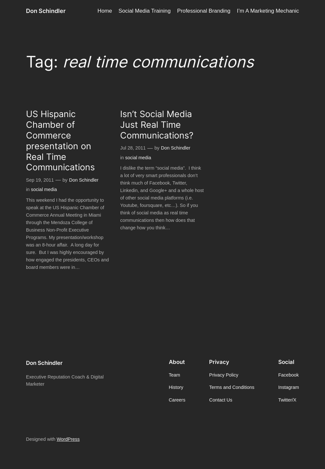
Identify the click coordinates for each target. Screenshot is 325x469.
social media (44, 189)
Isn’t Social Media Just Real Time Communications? (157, 125)
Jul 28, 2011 (132, 147)
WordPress (68, 439)
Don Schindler (46, 10)
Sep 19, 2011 (40, 180)
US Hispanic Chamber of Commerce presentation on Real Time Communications (60, 141)
